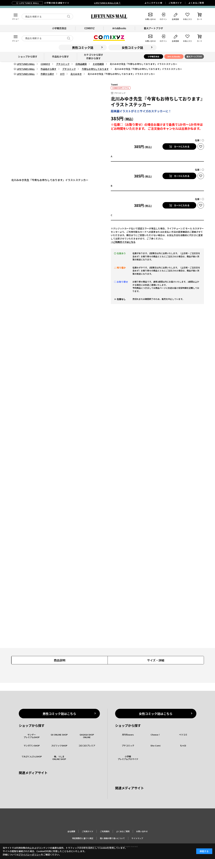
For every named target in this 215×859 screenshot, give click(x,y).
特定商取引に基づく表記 (82, 838)
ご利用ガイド (175, 2)
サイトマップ (137, 838)
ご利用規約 (105, 831)
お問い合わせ (142, 831)
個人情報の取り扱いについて (112, 838)
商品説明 (59, 660)
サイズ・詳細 (155, 660)
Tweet (114, 84)
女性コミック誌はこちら (155, 713)
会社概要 (71, 831)
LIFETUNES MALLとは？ (107, 2)
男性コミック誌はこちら (59, 713)
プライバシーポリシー (29, 854)
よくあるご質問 (196, 2)
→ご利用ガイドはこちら (123, 242)
